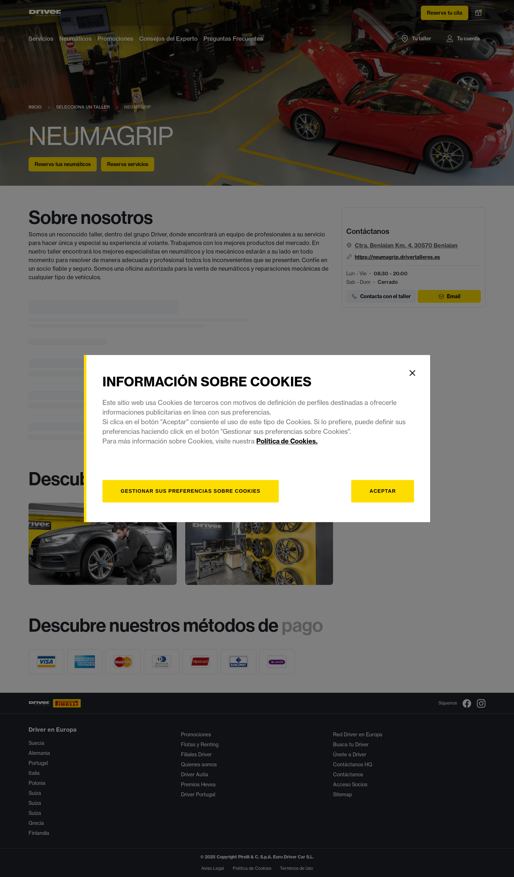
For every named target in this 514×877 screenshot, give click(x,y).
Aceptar (382, 491)
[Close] (412, 373)
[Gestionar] (190, 491)
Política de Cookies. (287, 441)
